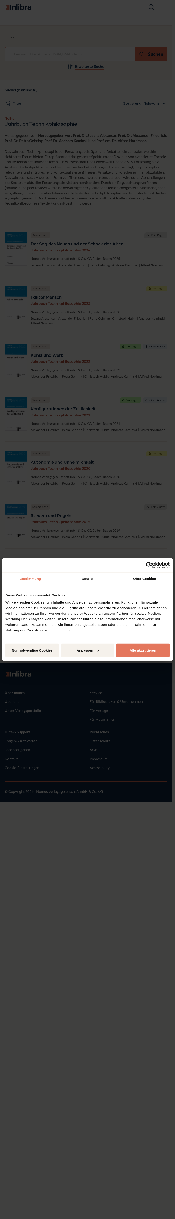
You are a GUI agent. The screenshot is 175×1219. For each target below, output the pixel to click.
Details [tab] (87, 578)
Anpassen (88, 650)
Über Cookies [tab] (144, 578)
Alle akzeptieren (143, 650)
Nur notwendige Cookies (32, 650)
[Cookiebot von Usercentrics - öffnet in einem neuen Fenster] (149, 565)
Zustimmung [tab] (30, 578)
